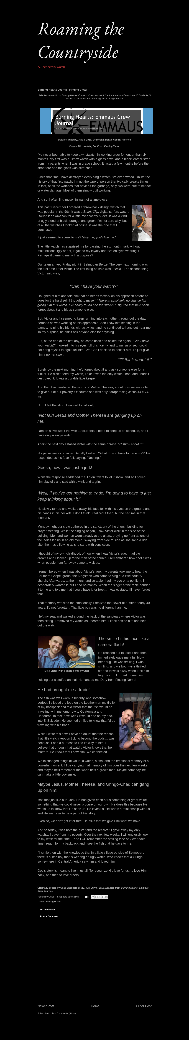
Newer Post (45, 1006)
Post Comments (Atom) (64, 1013)
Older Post (144, 1006)
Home (95, 1006)
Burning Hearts (53, 901)
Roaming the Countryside (80, 39)
